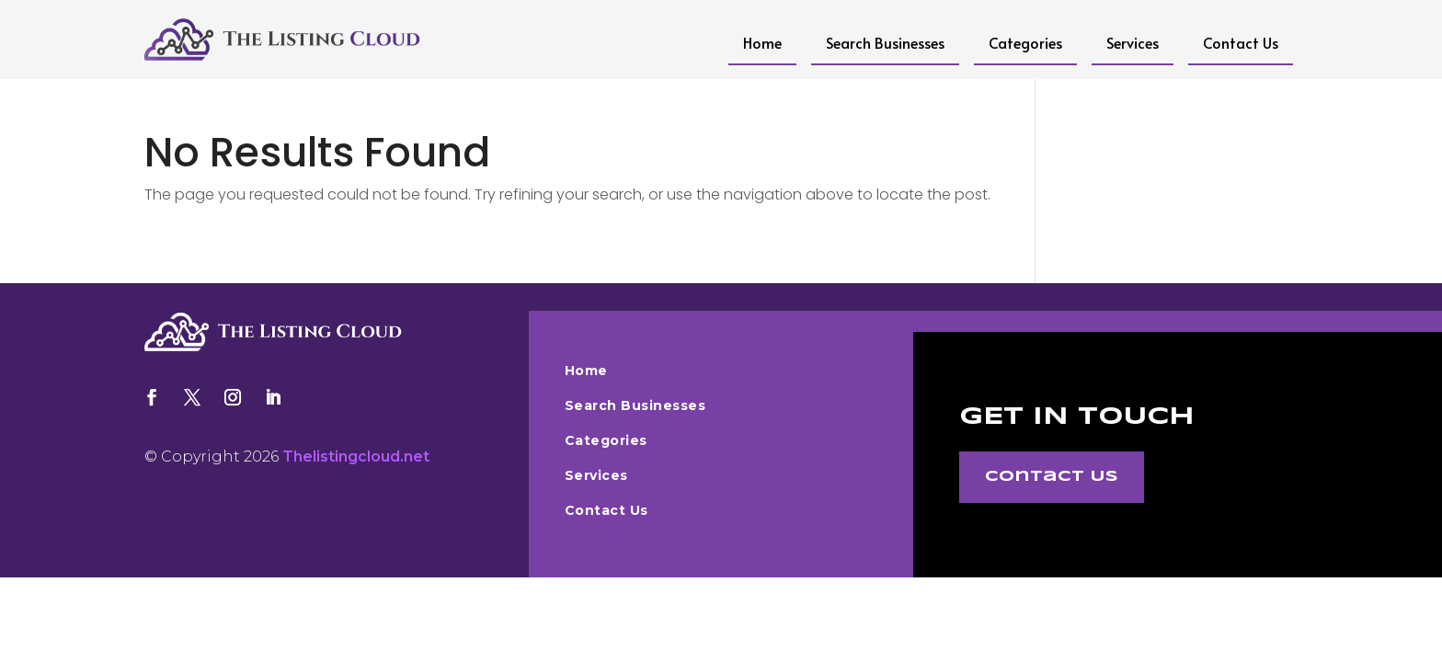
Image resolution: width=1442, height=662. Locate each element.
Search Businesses (885, 42)
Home (762, 42)
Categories (1025, 42)
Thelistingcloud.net (355, 456)
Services (1132, 42)
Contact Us (1240, 42)
